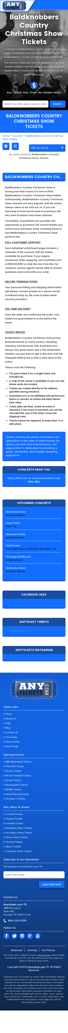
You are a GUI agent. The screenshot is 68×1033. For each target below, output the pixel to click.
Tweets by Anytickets (18, 631)
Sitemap (32, 950)
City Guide (11, 737)
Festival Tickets (14, 841)
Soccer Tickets (13, 780)
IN (22, 936)
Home (8, 713)
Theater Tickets (13, 818)
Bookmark (17, 950)
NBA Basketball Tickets (18, 761)
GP (30, 936)
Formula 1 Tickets (15, 798)
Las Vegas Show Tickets (18, 832)
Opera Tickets (13, 846)
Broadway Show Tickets (18, 827)
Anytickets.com (36, 966)
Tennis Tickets (13, 770)
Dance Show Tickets (16, 837)
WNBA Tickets (13, 789)
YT (38, 936)
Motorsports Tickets (16, 784)
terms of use (44, 954)
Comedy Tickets (14, 823)
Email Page (11, 746)
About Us (10, 718)
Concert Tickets (14, 814)
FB (6, 936)
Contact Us (11, 732)
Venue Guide (12, 741)
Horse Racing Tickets (17, 794)
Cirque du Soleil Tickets (18, 851)
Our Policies (48, 950)
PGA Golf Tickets (14, 766)
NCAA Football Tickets (18, 775)
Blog (8, 727)
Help (8, 723)
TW (14, 936)
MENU (62, 5)
